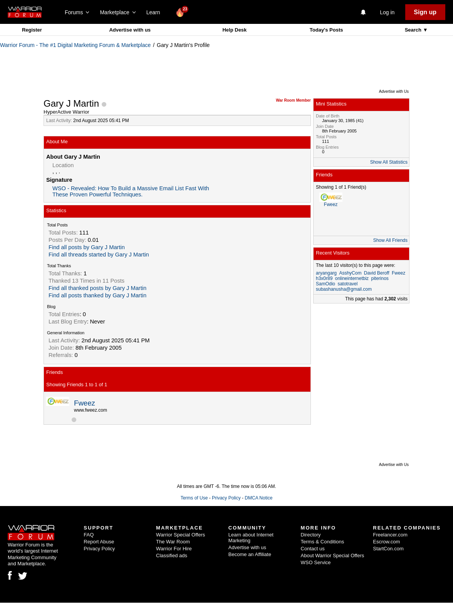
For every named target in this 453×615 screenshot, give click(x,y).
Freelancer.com (390, 535)
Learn (155, 12)
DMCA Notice (258, 498)
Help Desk (234, 30)
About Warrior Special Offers (332, 555)
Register (32, 30)
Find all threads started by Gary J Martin (99, 254)
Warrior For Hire (174, 548)
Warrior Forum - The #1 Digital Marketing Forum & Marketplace (75, 45)
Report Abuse (99, 542)
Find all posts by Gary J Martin (87, 247)
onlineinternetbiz (352, 278)
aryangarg (326, 273)
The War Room (173, 542)
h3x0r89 (324, 278)
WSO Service (316, 562)
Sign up (425, 12)
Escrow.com (386, 542)
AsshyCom (350, 273)
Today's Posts (326, 30)
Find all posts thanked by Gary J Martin (97, 295)
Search (414, 30)
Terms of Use (194, 498)
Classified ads (171, 555)
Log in (387, 12)
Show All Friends (390, 240)
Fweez (84, 403)
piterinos (379, 278)
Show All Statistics (389, 162)
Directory (311, 535)
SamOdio (325, 284)
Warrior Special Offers (180, 535)
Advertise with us (130, 30)
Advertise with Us (394, 91)
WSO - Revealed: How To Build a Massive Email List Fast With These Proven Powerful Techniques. (130, 191)
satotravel (347, 284)
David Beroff (376, 273)
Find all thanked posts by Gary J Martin (97, 288)
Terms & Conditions (322, 542)
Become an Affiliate (249, 554)
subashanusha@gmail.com (344, 289)
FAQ (89, 535)
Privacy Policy (226, 498)
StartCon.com (388, 548)
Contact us (313, 548)
